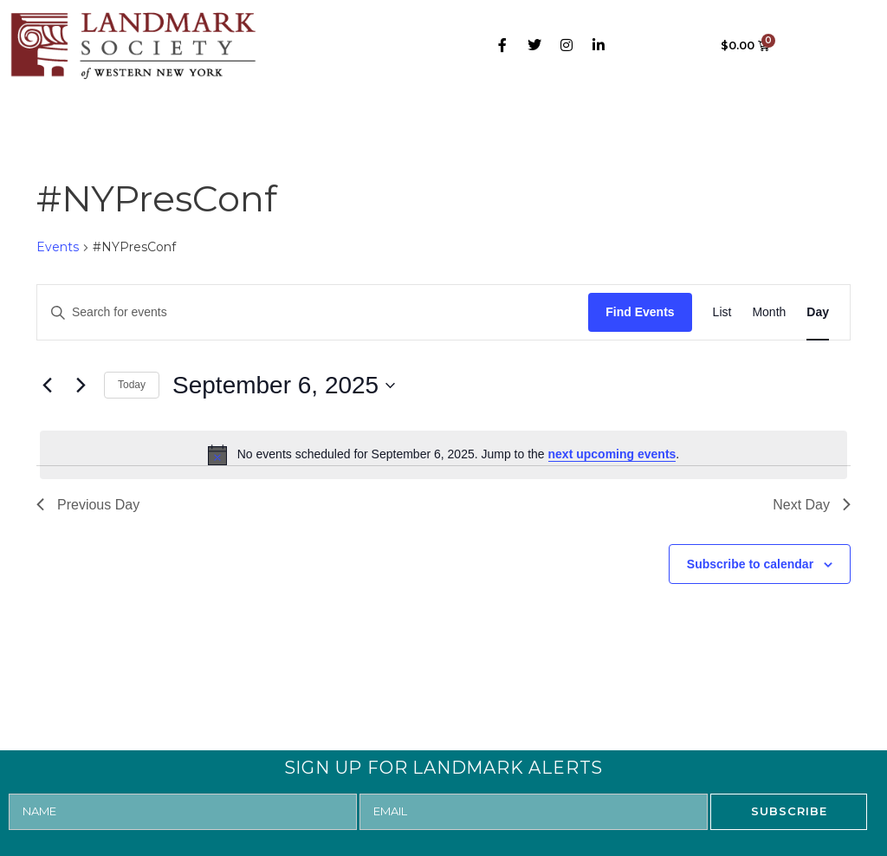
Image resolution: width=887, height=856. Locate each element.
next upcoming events (612, 454)
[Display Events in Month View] (769, 312)
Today (132, 385)
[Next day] (80, 385)
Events (57, 247)
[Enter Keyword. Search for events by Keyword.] (312, 312)
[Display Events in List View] (722, 312)
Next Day (812, 504)
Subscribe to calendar (750, 564)
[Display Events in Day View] (817, 312)
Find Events (639, 312)
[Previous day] (46, 385)
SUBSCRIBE (789, 811)
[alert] (443, 455)
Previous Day (87, 504)
